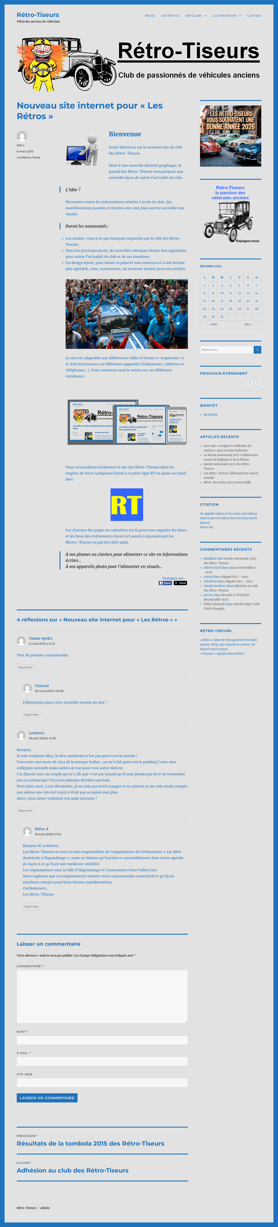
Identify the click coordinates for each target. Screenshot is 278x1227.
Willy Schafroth (214, 604)
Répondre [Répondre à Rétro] (32, 906)
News (150, 15)
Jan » (248, 324)
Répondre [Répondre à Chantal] (32, 714)
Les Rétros (170, 15)
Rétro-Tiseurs (38, 14)
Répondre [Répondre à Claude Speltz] (25, 667)
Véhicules (193, 15)
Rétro (20, 145)
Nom (22, 1032)
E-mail (24, 1053)
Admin (45, 1208)
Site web (24, 1074)
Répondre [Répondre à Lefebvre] (25, 810)
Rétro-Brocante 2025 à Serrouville (227, 482)
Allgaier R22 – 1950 (234, 577)
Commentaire (30, 966)
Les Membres (224, 15)
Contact (254, 15)
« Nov (213, 324)
